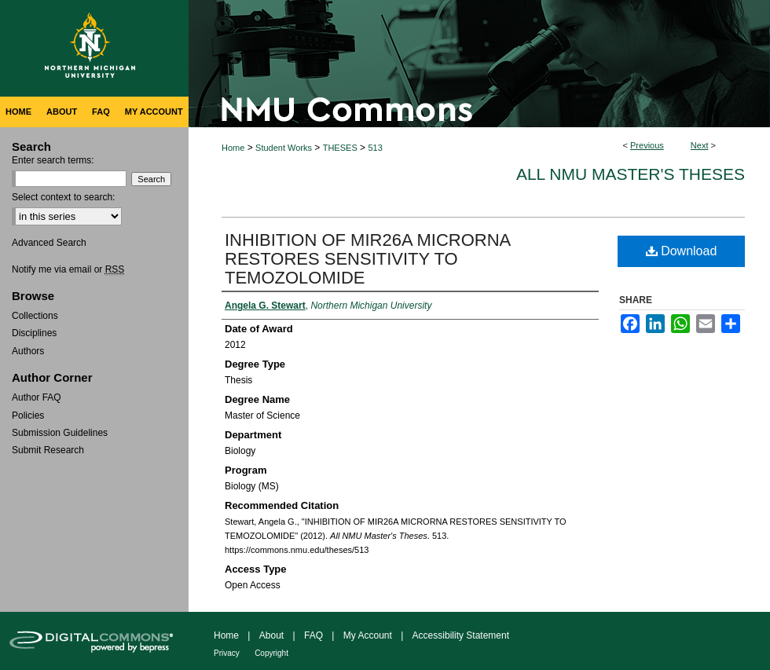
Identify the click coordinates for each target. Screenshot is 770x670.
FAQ (313, 635)
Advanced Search (49, 242)
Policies (28, 415)
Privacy (227, 653)
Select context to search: (63, 197)
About (271, 635)
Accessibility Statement (460, 635)
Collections (35, 315)
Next (700, 145)
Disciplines (34, 333)
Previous (647, 145)
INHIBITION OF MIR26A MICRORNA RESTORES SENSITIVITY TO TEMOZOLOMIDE (367, 258)
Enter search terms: (53, 160)
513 (375, 147)
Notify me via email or (68, 269)
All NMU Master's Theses (630, 174)
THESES (340, 147)
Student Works (283, 147)
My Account (367, 635)
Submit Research (48, 450)
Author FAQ (36, 397)
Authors (28, 351)
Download (681, 251)
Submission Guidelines (60, 432)
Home (233, 147)
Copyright (271, 653)
